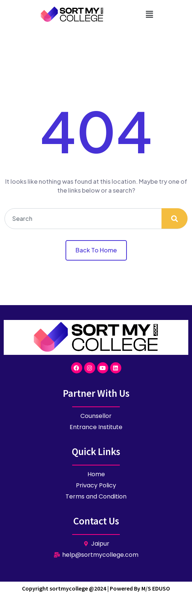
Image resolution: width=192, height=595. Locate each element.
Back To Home (96, 250)
